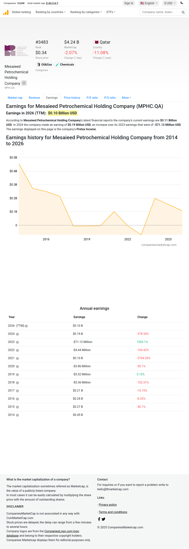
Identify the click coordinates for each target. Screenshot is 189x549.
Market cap (15, 97)
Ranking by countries (49, 12)
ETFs (109, 12)
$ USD (168, 3)
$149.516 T (52, 3)
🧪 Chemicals (65, 64)
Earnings (52, 97)
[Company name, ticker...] (163, 12)
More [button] (125, 97)
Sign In (128, 3)
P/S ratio (110, 97)
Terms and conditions (113, 512)
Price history (72, 97)
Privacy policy (108, 504)
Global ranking (21, 12)
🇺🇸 (147, 3)
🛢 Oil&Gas (44, 64)
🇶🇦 (102, 42)
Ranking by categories (84, 12)
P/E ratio (92, 97)
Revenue (34, 97)
